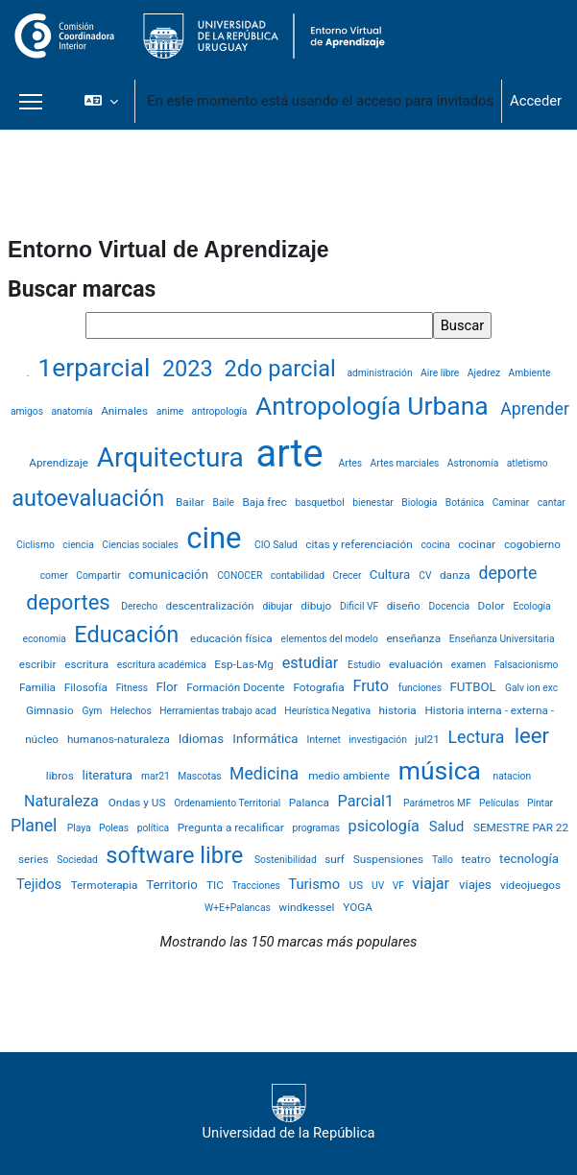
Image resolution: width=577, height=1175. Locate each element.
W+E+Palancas (238, 907)
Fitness (133, 688)
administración (381, 373)
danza (456, 575)
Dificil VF (360, 606)
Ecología (531, 606)
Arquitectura (174, 457)
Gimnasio (51, 710)
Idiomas (203, 738)
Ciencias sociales (141, 545)
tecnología (529, 858)
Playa (80, 828)
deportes (70, 602)
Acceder (536, 100)
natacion (512, 776)
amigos (28, 411)
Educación (129, 634)
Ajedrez (485, 373)
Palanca (310, 802)
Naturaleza (63, 801)
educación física (232, 638)
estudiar (312, 663)
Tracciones (257, 885)
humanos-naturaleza (120, 739)
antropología (221, 411)
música (443, 770)
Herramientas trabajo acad (218, 711)
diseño (405, 605)
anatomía (73, 411)
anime (171, 411)
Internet (325, 739)
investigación (379, 739)
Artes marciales (406, 463)
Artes (351, 463)
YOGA (358, 907)
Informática (266, 738)
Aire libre (441, 373)
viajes (476, 884)
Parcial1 (368, 801)
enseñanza (415, 638)
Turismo (315, 884)
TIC (216, 885)
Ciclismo (36, 545)
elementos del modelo (330, 639)
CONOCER (241, 575)
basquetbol (322, 502)
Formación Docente (236, 687)
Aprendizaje (60, 462)
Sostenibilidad (286, 859)
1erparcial (96, 367)
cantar (551, 502)
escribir (39, 664)
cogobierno (532, 544)
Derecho (140, 606)
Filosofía (87, 687)
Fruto (372, 686)
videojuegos (530, 885)
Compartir (99, 575)
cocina (436, 545)
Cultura (392, 574)
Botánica (466, 502)
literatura (109, 775)
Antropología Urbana (375, 405)
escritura (87, 664)
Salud (448, 826)
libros (61, 775)
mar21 (156, 776)
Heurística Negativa (328, 711)
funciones (421, 688)
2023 (190, 368)
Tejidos (40, 884)
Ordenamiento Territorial (228, 803)
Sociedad (78, 859)
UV (379, 885)
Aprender (534, 409)
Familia (39, 687)
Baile (225, 502)
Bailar (191, 502)
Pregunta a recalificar (232, 827)
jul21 (428, 739)
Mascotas (201, 776)
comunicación (170, 574)
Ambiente (530, 373)
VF (400, 885)
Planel (36, 825)
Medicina (265, 773)
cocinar (478, 544)
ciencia (79, 545)
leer (532, 736)
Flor (168, 687)
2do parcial (283, 368)
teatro (477, 859)
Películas (500, 803)
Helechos (132, 711)
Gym (93, 711)
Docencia (450, 606)
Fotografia (320, 687)
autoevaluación (91, 498)
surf (336, 859)
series (34, 859)
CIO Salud (277, 545)
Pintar (540, 803)
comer (55, 575)
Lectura (478, 737)
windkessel (307, 907)
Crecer (348, 575)
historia (399, 710)
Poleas (115, 828)
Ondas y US (138, 802)
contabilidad (299, 575)
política (154, 828)
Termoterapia (106, 885)
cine (217, 538)
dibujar (278, 606)
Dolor (493, 605)
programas (318, 828)
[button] (101, 101)
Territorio (173, 884)
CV (426, 575)
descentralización (211, 605)
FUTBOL (474, 687)
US (358, 885)
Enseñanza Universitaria (502, 639)
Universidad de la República (289, 1112)
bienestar (374, 502)
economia (45, 639)
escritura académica (163, 665)
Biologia (420, 502)
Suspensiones (389, 859)
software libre (177, 855)
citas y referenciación (360, 544)
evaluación (417, 664)
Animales (126, 411)
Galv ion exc (531, 688)
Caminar (512, 502)
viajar (432, 884)
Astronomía (474, 463)
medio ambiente (350, 775)
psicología (386, 826)
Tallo (444, 859)
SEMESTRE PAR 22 (520, 827)
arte (294, 453)
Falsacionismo (526, 665)
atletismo (527, 463)
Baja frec (266, 502)
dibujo (317, 605)
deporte (508, 573)
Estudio (365, 665)
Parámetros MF (438, 803)
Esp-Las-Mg (245, 664)
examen (470, 665)
